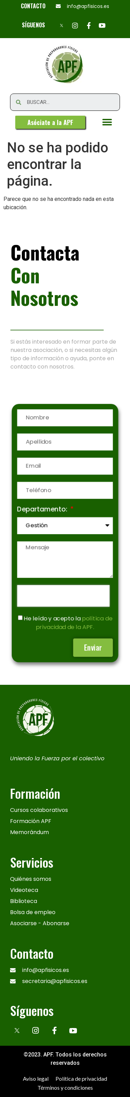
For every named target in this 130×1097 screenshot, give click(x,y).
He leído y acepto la (68, 620)
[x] (17, 1030)
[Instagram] (75, 25)
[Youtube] (102, 25)
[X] (61, 25)
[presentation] (63, 594)
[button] (50, 122)
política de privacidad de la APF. (73, 620)
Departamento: (43, 510)
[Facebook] (88, 25)
